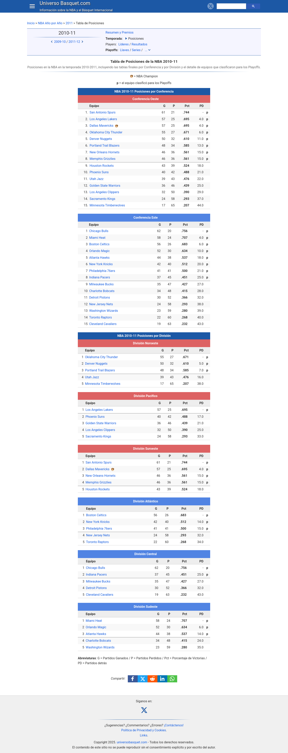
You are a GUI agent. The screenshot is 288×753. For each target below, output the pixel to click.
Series (136, 50)
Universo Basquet (65, 7)
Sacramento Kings (102, 199)
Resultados (139, 44)
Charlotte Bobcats (101, 291)
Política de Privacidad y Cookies (143, 730)
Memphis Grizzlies (102, 159)
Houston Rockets (101, 166)
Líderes (123, 44)
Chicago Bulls (98, 231)
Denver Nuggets (100, 139)
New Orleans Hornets (104, 152)
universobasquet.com (132, 742)
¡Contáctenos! (174, 725)
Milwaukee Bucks (101, 284)
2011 (69, 23)
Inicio (31, 23)
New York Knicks (101, 264)
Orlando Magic (99, 251)
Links (143, 735)
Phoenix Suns (99, 172)
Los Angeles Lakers (103, 119)
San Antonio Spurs (102, 112)
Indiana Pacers (99, 277)
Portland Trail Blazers (104, 145)
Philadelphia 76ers (102, 271)
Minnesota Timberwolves (107, 205)
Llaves (124, 50)
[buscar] (232, 10)
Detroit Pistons (99, 297)
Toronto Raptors (100, 317)
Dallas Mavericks (101, 125)
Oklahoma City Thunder (105, 132)
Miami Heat (97, 238)
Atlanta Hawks (99, 257)
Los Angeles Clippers (104, 192)
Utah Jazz (96, 179)
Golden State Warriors (104, 185)
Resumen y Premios (119, 32)
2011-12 (74, 42)
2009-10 (60, 42)
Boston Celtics (99, 244)
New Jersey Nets (101, 304)
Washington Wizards (103, 311)
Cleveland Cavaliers (103, 324)
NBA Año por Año (50, 23)
